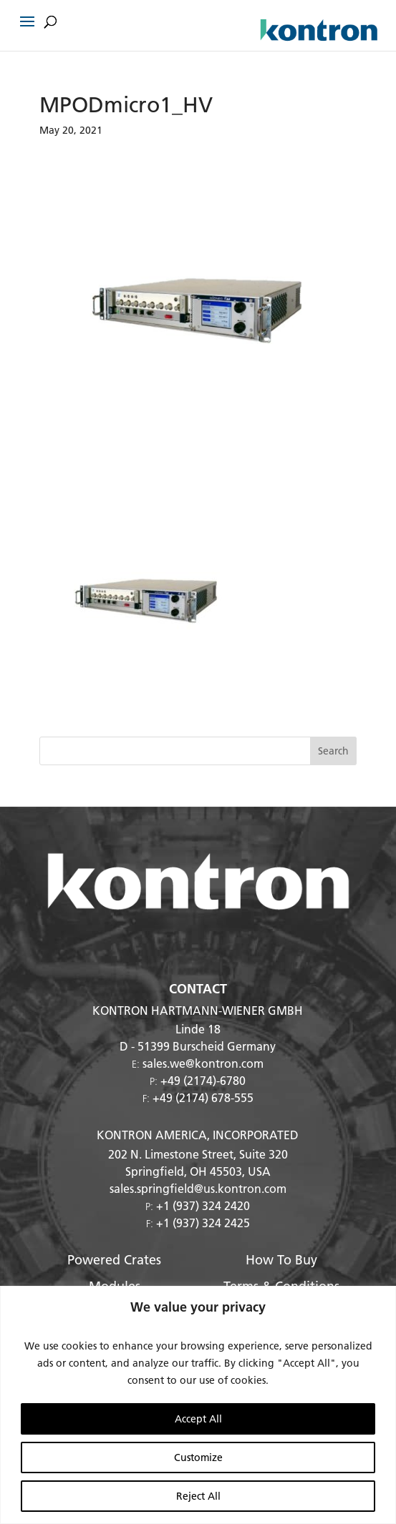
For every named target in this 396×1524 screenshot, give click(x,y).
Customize (198, 1457)
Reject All (198, 1496)
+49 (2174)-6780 (203, 1080)
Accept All (198, 1418)
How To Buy (281, 1260)
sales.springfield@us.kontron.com (198, 1188)
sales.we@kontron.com (203, 1063)
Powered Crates (114, 1260)
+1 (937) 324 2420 (203, 1205)
